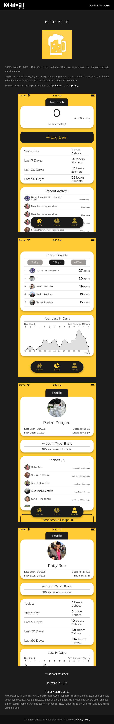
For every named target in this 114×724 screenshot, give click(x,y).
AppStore (56, 85)
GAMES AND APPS (100, 5)
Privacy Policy (82, 719)
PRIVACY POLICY (57, 683)
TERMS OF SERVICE (57, 674)
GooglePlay (72, 85)
